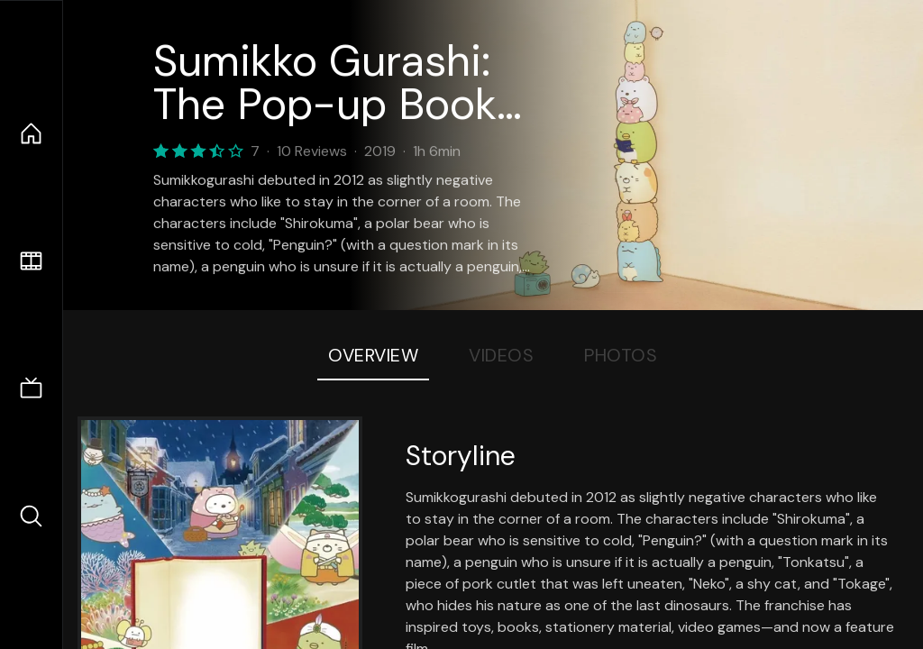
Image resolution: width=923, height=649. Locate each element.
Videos (501, 355)
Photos (620, 355)
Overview (373, 355)
